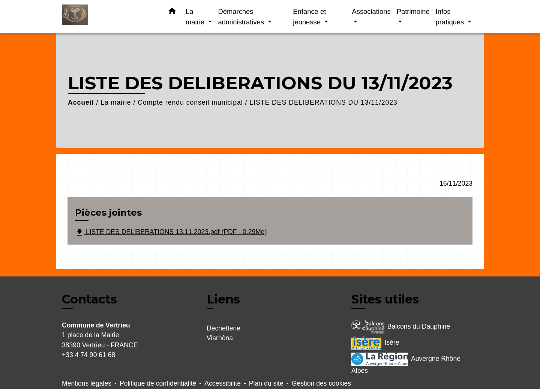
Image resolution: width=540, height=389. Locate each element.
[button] (172, 12)
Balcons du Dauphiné (400, 326)
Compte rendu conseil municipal (190, 102)
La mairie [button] (196, 17)
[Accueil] (109, 17)
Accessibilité (222, 383)
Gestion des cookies (321, 383)
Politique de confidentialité (158, 383)
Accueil (81, 102)
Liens (223, 299)
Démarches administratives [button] (242, 17)
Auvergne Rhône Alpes (405, 363)
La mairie (115, 102)
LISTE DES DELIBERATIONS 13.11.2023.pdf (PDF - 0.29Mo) (171, 232)
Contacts (89, 299)
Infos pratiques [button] (451, 17)
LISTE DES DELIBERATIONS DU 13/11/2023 (323, 102)
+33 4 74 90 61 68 (88, 355)
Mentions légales (86, 383)
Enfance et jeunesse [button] (309, 17)
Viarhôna (220, 338)
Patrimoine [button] (413, 11)
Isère (375, 343)
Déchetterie (223, 328)
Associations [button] (371, 11)
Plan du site (266, 383)
